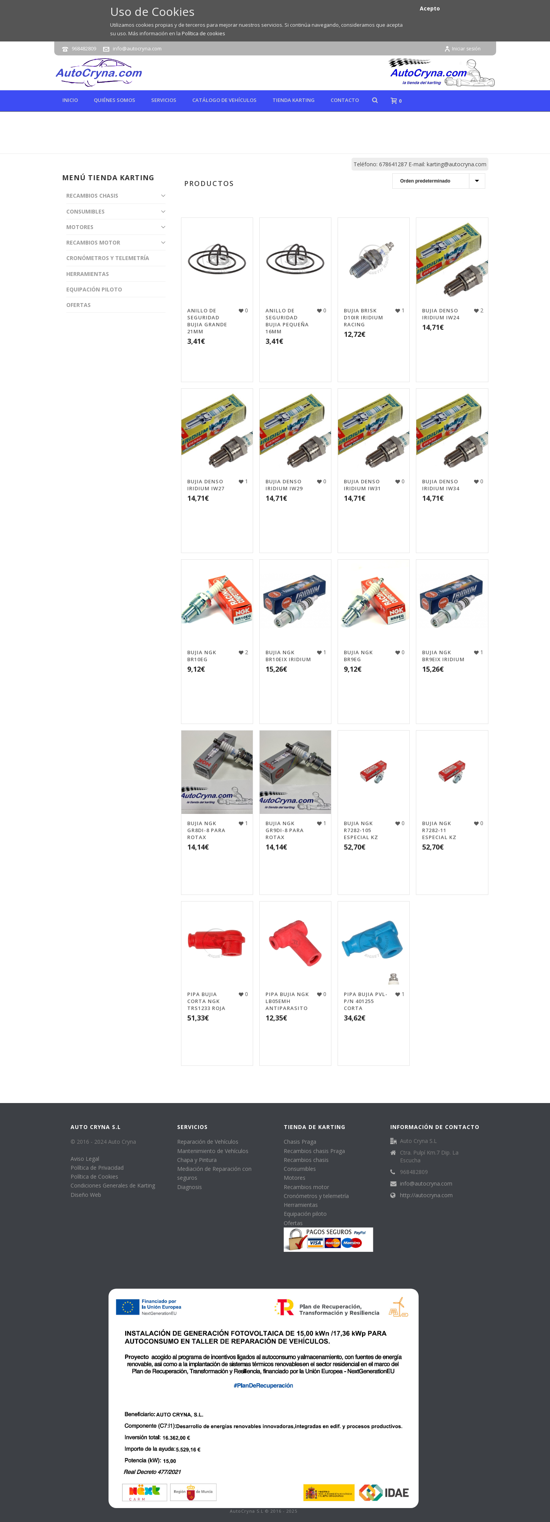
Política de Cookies (94, 1176)
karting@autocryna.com (456, 164)
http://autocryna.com (426, 1195)
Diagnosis (189, 1187)
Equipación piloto (305, 1213)
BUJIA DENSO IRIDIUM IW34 (440, 485)
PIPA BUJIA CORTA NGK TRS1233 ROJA (206, 1001)
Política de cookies (203, 33)
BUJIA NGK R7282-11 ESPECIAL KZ (439, 830)
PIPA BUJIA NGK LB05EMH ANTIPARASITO (287, 1001)
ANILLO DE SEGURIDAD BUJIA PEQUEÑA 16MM (287, 321)
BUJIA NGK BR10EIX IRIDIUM (288, 656)
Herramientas (301, 1204)
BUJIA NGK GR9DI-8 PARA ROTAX (285, 830)
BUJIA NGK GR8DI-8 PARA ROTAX (206, 830)
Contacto (345, 100)
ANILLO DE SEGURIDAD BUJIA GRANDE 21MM (207, 321)
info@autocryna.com (137, 48)
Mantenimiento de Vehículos (212, 1151)
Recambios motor (306, 1187)
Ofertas (293, 1223)
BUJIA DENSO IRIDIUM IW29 (284, 485)
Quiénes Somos (114, 100)
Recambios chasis (306, 1159)
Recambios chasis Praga (314, 1151)
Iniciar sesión (462, 48)
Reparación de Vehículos (207, 1141)
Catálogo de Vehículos (224, 100)
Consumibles (300, 1168)
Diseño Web (86, 1194)
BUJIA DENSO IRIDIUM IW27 (205, 485)
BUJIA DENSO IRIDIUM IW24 (440, 314)
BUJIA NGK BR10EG (201, 656)
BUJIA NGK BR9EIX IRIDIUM (443, 656)
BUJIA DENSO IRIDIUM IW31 (362, 485)
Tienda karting (293, 100)
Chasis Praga (300, 1141)
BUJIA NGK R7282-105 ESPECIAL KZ (361, 830)
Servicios (163, 100)
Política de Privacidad (97, 1167)
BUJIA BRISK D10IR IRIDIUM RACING (363, 317)
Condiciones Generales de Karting (113, 1185)
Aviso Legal (85, 1158)
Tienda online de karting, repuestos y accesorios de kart (385, 146)
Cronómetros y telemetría (316, 1196)
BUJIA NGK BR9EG (358, 656)
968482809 (84, 48)
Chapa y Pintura (197, 1159)
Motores (294, 1177)
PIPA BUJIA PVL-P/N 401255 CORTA (366, 1001)
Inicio (70, 100)
